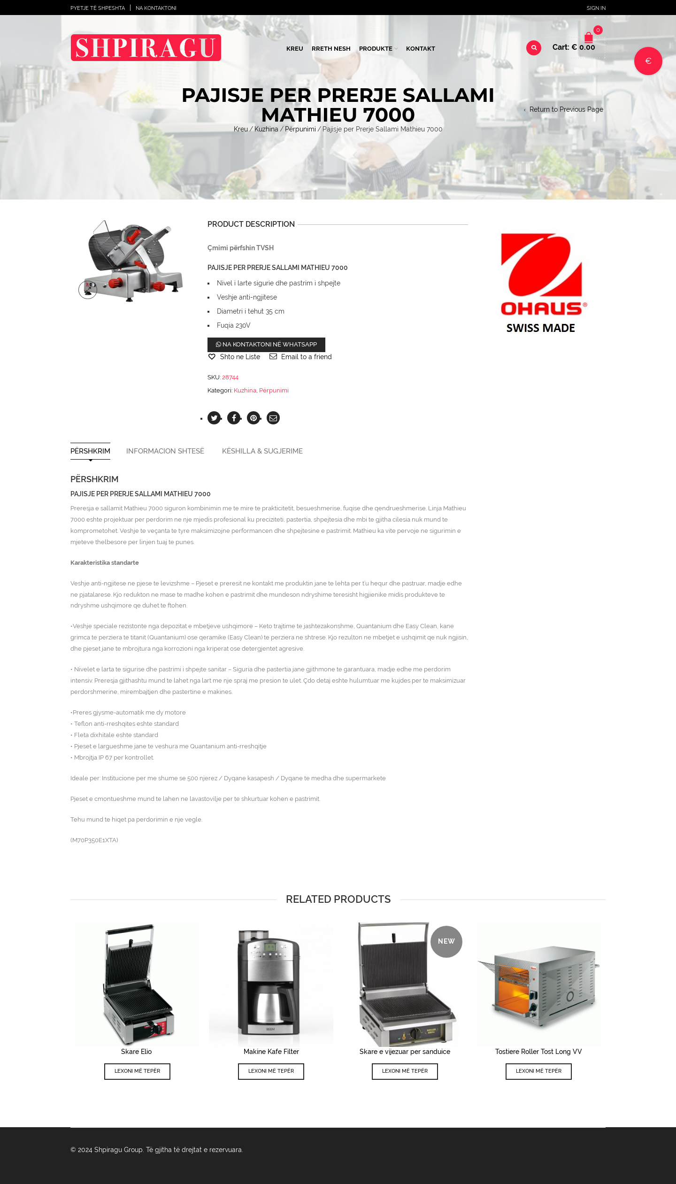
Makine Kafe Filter (271, 1051)
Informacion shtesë (165, 451)
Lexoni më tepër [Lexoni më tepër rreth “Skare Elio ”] (137, 1071)
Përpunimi (300, 129)
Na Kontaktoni (156, 8)
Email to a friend (306, 357)
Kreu (294, 48)
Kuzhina (266, 129)
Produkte (375, 48)
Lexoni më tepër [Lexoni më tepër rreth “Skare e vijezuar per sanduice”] (405, 1071)
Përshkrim (90, 451)
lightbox (87, 290)
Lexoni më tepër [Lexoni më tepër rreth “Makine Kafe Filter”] (271, 1071)
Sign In (596, 8)
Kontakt (420, 48)
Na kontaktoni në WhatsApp (266, 344)
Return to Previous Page (566, 109)
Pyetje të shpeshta (97, 8)
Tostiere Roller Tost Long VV (538, 1051)
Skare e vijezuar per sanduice (405, 1051)
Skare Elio (137, 1051)
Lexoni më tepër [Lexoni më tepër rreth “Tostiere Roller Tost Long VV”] (538, 1071)
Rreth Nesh (331, 48)
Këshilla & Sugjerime (262, 451)
